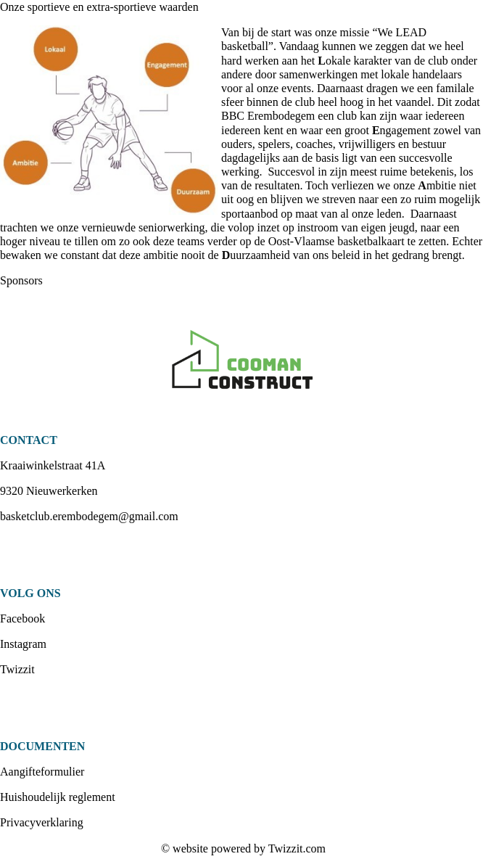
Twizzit (17, 669)
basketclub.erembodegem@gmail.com (89, 516)
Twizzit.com (297, 848)
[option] (241, 360)
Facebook (22, 618)
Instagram (23, 644)
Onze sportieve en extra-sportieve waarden (99, 7)
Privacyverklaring (41, 822)
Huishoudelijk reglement (57, 797)
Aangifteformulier (42, 771)
